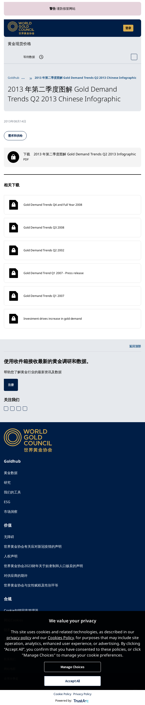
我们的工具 (12, 492)
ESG (7, 501)
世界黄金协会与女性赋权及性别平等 (31, 585)
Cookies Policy (61, 637)
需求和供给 (15, 136)
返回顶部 (135, 346)
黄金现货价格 (19, 43)
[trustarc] (81, 701)
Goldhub (13, 78)
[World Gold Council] (21, 28)
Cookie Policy (62, 694)
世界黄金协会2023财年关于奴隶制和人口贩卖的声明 (43, 565)
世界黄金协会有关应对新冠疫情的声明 (33, 546)
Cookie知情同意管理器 (21, 610)
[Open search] (116, 28)
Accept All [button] (72, 681)
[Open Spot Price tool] (134, 57)
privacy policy (19, 637)
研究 (7, 482)
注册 (11, 385)
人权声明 (10, 556)
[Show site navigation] (135, 28)
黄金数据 (10, 472)
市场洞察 (10, 511)
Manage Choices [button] (72, 667)
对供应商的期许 (16, 575)
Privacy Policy (82, 694)
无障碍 (9, 536)
